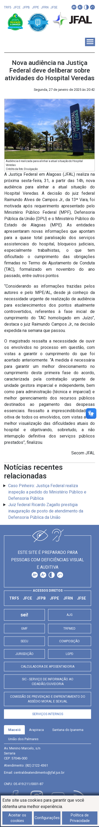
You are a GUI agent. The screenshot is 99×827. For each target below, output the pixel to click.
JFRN (45, 7)
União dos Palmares (23, 739)
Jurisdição (24, 654)
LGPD (69, 654)
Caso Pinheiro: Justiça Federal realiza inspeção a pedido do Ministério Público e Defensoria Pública (47, 492)
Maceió (14, 730)
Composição (69, 641)
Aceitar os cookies (17, 818)
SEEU (24, 641)
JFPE (35, 7)
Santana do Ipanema (67, 730)
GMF (24, 628)
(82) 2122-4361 (36, 765)
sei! (24, 614)
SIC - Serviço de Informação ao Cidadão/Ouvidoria (47, 681)
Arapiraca (36, 730)
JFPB (26, 7)
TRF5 (7, 7)
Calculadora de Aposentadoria (47, 666)
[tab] (14, 729)
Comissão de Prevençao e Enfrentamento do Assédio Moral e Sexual (47, 699)
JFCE (17, 7)
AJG (70, 615)
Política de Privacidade (80, 818)
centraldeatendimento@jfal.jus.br (39, 772)
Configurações (47, 818)
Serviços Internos (47, 714)
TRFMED (69, 628)
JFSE (54, 7)
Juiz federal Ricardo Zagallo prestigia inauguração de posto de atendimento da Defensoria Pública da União (45, 511)
